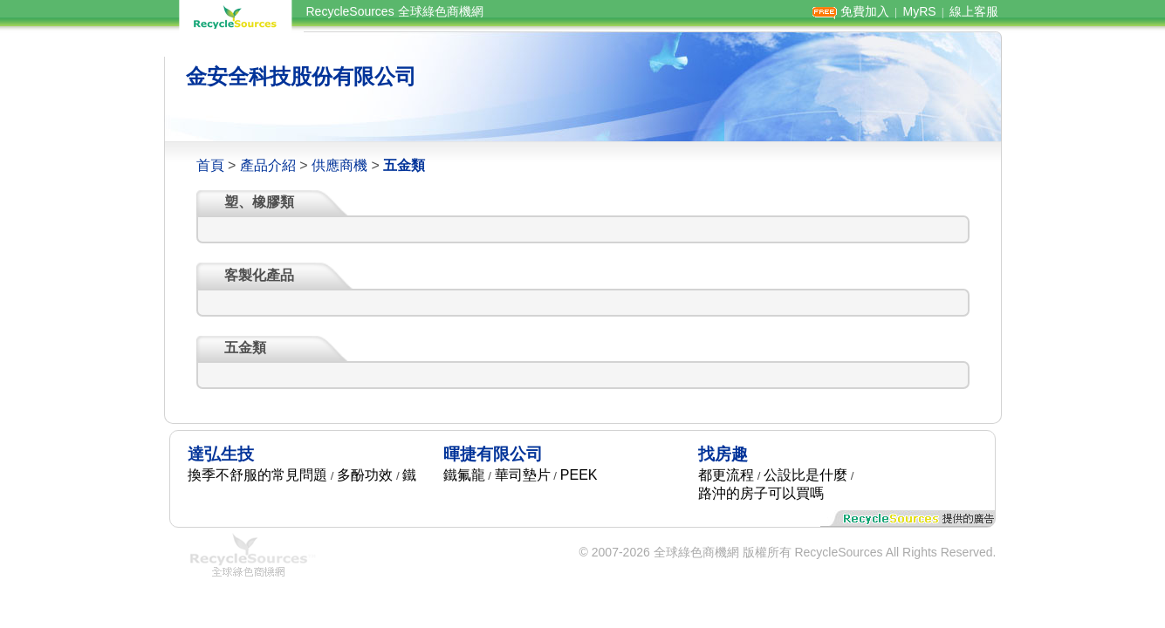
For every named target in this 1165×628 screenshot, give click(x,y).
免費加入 (864, 11)
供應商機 (339, 165)
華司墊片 (523, 475)
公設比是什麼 (805, 475)
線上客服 (973, 11)
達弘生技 (221, 454)
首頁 (210, 165)
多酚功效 (365, 475)
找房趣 (723, 454)
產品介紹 (268, 165)
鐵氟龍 (464, 475)
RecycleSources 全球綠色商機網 (394, 11)
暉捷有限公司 (493, 454)
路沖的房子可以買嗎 (761, 493)
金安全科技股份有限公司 (301, 76)
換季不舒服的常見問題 (257, 475)
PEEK (579, 475)
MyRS (918, 11)
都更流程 (726, 475)
